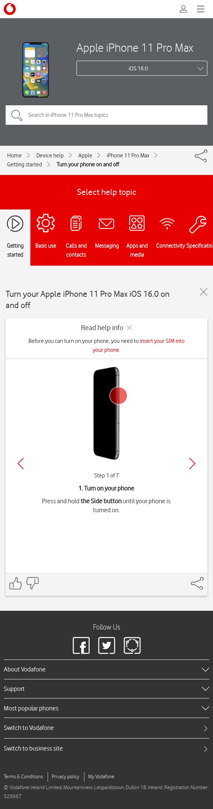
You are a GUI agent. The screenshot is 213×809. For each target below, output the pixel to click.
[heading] (106, 669)
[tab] (106, 728)
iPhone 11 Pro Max (128, 155)
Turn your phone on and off (88, 164)
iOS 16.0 (138, 68)
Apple (85, 155)
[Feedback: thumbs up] (15, 583)
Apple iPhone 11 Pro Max (134, 47)
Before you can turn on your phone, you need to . (106, 345)
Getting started (24, 164)
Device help (50, 155)
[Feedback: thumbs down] (32, 583)
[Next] (192, 463)
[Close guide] (203, 292)
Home (14, 155)
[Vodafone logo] (10, 9)
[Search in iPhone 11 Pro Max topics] (106, 115)
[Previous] (21, 463)
